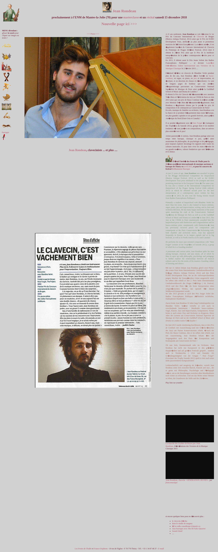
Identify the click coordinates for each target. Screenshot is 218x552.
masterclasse (131, 17)
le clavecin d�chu (179, 521)
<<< (88, 34)
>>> (97, 34)
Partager (5, 132)
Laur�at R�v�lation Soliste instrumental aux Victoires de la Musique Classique (190, 66)
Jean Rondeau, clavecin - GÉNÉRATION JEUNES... (187, 480)
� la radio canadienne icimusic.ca (186, 526)
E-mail (161, 548)
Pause (93, 34)
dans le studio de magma (182, 523)
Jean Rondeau (119, 11)
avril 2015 (188, 166)
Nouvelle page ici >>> (119, 24)
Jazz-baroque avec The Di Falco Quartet (188, 529)
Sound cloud (177, 531)
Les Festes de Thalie (83, 548)
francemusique (172, 482)
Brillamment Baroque (181, 169)
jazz (195, 78)
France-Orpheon (101, 548)
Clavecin (200, 36)
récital (150, 17)
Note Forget (197, 123)
